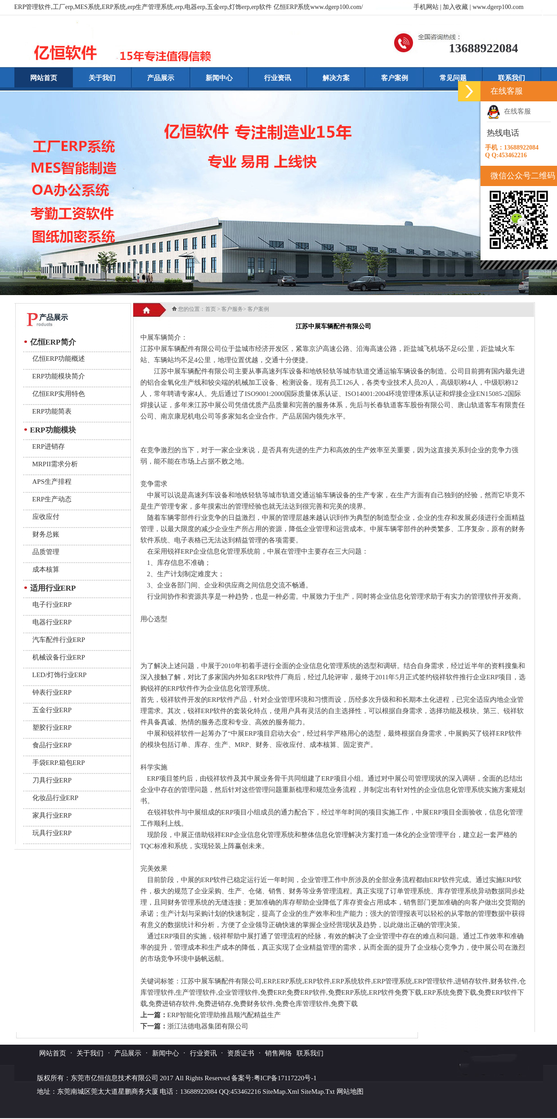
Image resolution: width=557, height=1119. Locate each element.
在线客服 (509, 111)
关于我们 (102, 78)
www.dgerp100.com (497, 7)
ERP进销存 (48, 446)
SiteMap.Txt (318, 1091)
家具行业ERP (52, 815)
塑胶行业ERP (52, 727)
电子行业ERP (52, 604)
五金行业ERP (52, 710)
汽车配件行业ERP (58, 639)
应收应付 (45, 516)
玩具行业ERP (52, 833)
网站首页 (43, 78)
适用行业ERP (53, 588)
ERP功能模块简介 (58, 376)
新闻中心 (219, 78)
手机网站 (426, 7)
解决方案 (336, 78)
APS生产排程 (52, 481)
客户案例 (394, 78)
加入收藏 (455, 7)
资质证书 (240, 1053)
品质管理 (45, 551)
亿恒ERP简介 (53, 342)
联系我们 (511, 78)
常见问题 (453, 78)
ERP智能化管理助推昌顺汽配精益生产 (224, 1015)
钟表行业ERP (52, 692)
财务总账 (45, 534)
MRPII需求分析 (55, 464)
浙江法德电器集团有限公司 (207, 1026)
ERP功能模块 (53, 430)
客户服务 (232, 309)
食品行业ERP (52, 745)
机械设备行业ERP (58, 657)
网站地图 (350, 1091)
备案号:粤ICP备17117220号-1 (273, 1078)
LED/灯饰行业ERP (59, 674)
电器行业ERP (52, 622)
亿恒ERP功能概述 (58, 358)
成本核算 (45, 569)
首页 (210, 309)
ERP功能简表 (52, 411)
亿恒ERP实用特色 (58, 393)
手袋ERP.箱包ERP (58, 762)
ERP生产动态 (52, 499)
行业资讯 (277, 78)
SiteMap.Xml (281, 1091)
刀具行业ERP (52, 780)
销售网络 (278, 1053)
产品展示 (160, 78)
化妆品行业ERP (55, 797)
